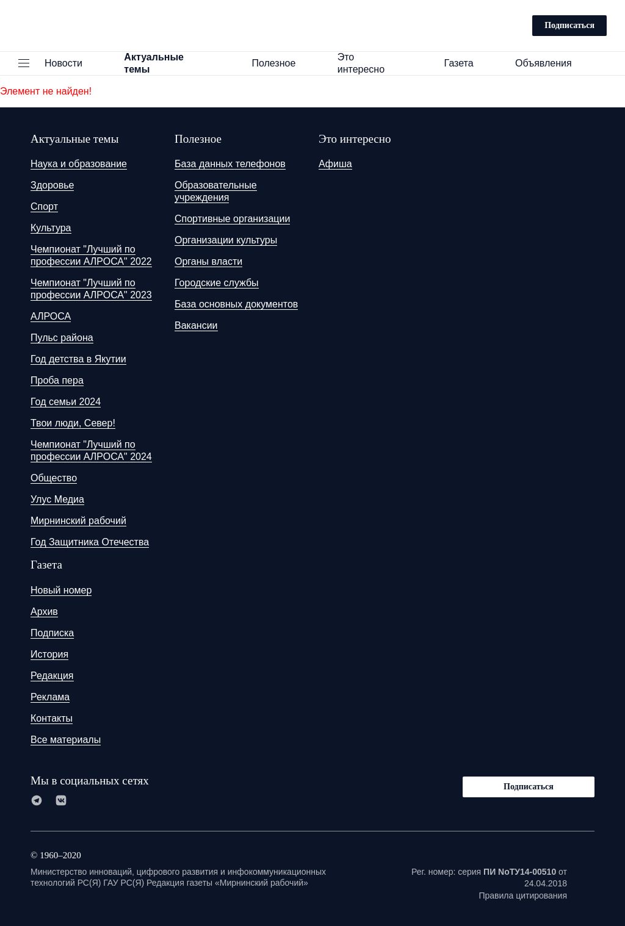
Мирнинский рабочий (78, 520)
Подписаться (569, 25)
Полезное (278, 63)
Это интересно (376, 63)
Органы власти (208, 261)
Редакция (52, 675)
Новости (69, 63)
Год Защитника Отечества (90, 542)
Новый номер (61, 590)
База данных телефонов (230, 164)
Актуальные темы (172, 63)
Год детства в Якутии (78, 359)
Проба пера (57, 380)
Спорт (44, 206)
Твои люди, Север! (73, 423)
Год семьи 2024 (66, 402)
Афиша (335, 164)
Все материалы (66, 739)
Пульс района (62, 337)
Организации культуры (226, 240)
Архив (44, 611)
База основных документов (236, 304)
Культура (51, 228)
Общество (54, 478)
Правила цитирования (523, 895)
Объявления (549, 63)
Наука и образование (79, 164)
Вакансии (196, 325)
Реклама (50, 697)
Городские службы (217, 283)
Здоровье (52, 185)
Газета (464, 63)
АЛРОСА (51, 316)
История (49, 654)
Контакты (52, 718)
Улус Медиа (57, 499)
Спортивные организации (232, 219)
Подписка (52, 633)
